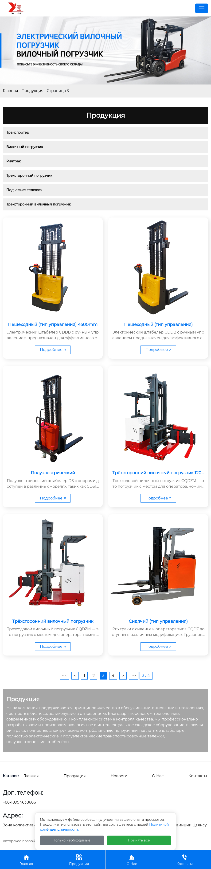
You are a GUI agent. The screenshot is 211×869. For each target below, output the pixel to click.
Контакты (184, 859)
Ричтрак (13, 161)
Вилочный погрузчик (24, 147)
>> (134, 675)
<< (64, 675)
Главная (10, 91)
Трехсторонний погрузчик (29, 175)
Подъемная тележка (24, 190)
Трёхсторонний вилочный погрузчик (38, 204)
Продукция (32, 91)
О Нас (132, 859)
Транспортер (17, 132)
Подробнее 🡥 (53, 349)
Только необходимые (72, 840)
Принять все (139, 840)
